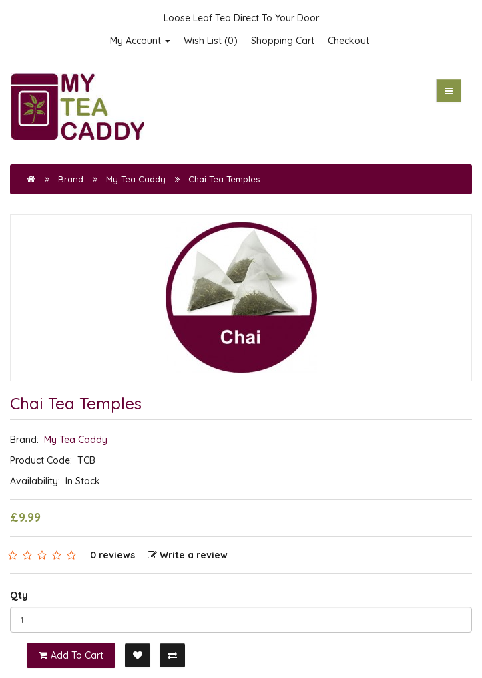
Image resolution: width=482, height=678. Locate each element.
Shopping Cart (282, 41)
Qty (19, 595)
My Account (140, 41)
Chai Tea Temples (224, 179)
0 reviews (112, 555)
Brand (70, 179)
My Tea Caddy (136, 179)
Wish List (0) (211, 41)
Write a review (188, 555)
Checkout (348, 41)
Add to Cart (71, 655)
